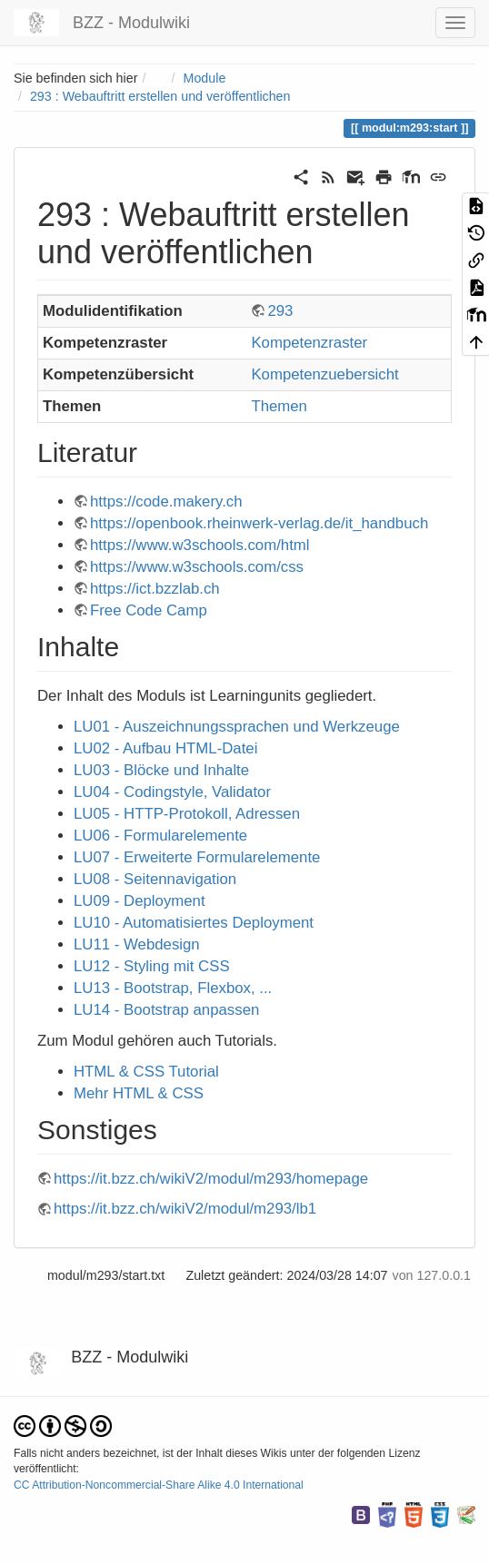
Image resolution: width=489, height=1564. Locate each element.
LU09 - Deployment (139, 901)
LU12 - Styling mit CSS (152, 966)
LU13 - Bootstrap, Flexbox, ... (173, 988)
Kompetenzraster (309, 342)
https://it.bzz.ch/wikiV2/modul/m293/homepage (211, 1178)
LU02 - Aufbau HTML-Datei (165, 748)
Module (205, 78)
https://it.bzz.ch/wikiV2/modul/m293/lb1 (185, 1208)
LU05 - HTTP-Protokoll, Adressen (187, 813)
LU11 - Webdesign (137, 944)
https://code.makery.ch (166, 501)
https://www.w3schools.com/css (197, 566)
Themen (279, 406)
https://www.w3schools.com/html (200, 545)
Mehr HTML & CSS (139, 1093)
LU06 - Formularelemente (160, 835)
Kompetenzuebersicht (324, 374)
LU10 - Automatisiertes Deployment (194, 922)
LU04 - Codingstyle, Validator (172, 792)
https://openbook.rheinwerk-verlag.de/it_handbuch (259, 523)
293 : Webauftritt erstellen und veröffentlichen (160, 96)
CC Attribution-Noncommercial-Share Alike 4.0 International (159, 1485)
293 (280, 311)
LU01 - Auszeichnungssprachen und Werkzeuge (237, 726)
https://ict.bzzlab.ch (155, 588)
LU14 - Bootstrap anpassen (166, 1009)
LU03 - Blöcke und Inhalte (161, 770)
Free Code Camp (148, 610)
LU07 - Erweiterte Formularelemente (197, 857)
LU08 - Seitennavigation (155, 879)
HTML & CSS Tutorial (146, 1071)
